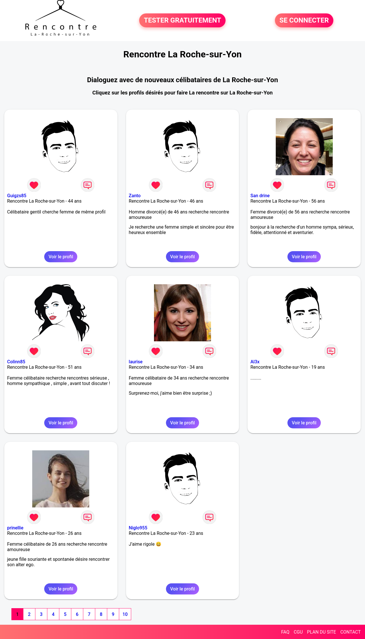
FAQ (285, 632)
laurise (136, 361)
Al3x (254, 361)
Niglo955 (138, 528)
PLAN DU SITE (321, 632)
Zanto (135, 195)
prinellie (15, 528)
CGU (298, 632)
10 (124, 614)
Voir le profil (60, 256)
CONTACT (350, 632)
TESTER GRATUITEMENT (182, 21)
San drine (259, 195)
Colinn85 (16, 361)
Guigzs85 (16, 195)
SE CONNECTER (304, 21)
